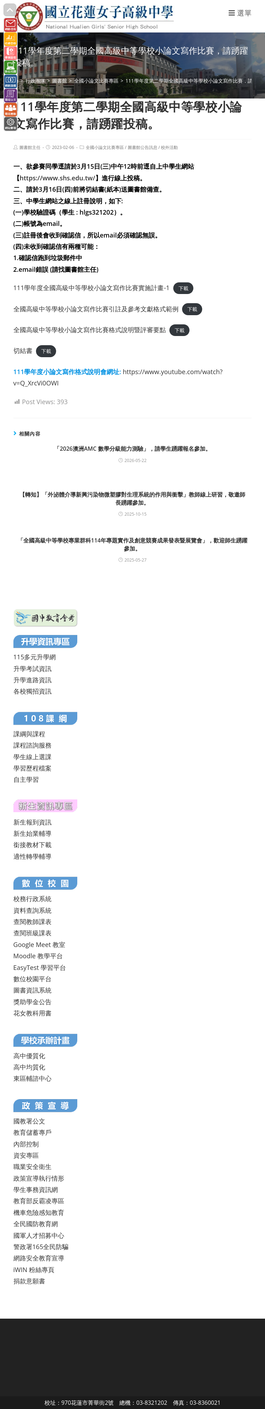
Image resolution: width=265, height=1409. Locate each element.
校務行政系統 (32, 898)
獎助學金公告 (32, 1001)
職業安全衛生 (32, 1166)
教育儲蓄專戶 (32, 1132)
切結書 (22, 350)
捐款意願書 (29, 1281)
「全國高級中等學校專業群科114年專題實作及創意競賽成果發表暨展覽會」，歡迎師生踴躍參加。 (132, 544)
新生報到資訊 (32, 822)
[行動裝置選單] (240, 13)
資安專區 (26, 1155)
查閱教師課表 (32, 921)
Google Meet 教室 (39, 944)
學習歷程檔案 (32, 768)
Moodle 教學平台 (38, 956)
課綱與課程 (29, 734)
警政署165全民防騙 (41, 1246)
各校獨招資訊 (32, 691)
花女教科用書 (32, 1013)
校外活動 (169, 147)
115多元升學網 (34, 657)
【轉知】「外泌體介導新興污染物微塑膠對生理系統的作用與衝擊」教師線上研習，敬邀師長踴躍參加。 (132, 498)
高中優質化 (29, 1055)
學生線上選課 (32, 757)
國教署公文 (29, 1121)
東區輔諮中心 (32, 1078)
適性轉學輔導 (32, 856)
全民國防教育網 (35, 1223)
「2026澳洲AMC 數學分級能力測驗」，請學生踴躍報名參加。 (132, 448)
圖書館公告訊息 (142, 147)
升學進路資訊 (32, 680)
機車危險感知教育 (38, 1212)
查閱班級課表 (32, 933)
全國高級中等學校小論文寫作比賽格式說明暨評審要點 (89, 329)
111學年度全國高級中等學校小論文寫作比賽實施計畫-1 (91, 287)
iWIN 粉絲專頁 (33, 1269)
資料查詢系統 (32, 910)
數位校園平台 (32, 979)
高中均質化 (29, 1067)
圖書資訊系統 (32, 990)
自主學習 (26, 779)
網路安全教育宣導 (38, 1258)
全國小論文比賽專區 (105, 147)
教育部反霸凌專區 (38, 1201)
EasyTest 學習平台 (39, 967)
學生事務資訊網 (35, 1189)
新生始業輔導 (32, 833)
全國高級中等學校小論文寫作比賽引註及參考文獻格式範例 (96, 309)
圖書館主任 (30, 147)
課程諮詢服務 (32, 745)
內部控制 (26, 1144)
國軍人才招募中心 (38, 1235)
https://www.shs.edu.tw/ (57, 178)
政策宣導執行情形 (38, 1178)
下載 (183, 288)
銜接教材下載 (32, 844)
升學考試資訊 (32, 668)
